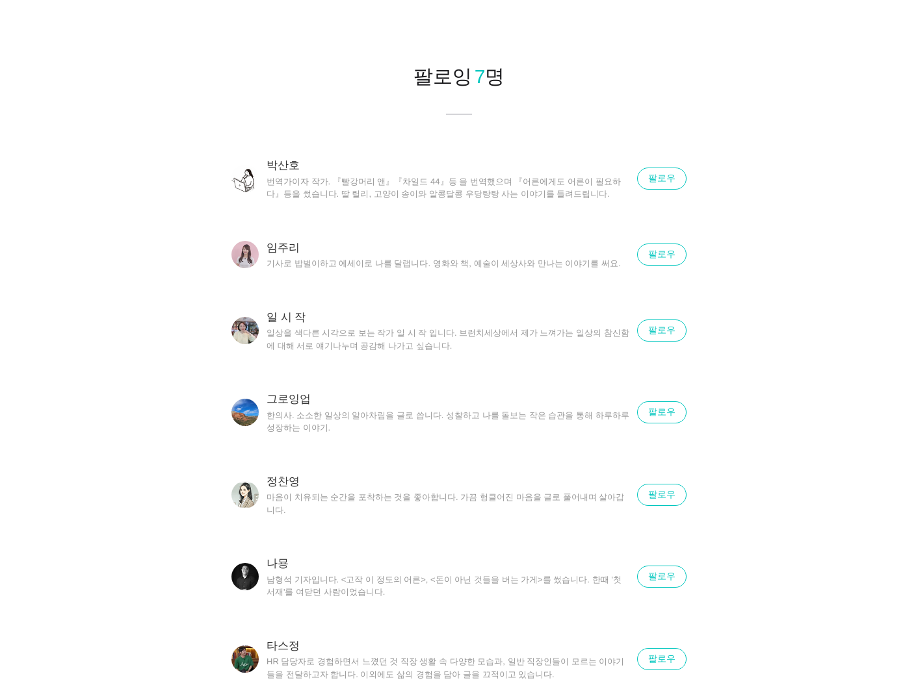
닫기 (891, 25)
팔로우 (661, 178)
